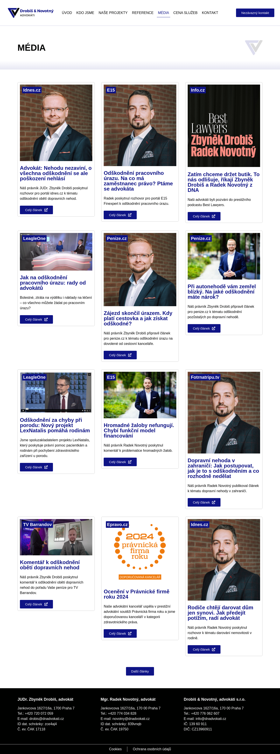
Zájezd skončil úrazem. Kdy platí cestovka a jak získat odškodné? (138, 318)
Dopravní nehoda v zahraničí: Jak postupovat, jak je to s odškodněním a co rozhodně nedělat (223, 468)
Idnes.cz (31, 90)
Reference (143, 13)
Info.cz (198, 90)
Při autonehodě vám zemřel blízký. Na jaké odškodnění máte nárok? (222, 291)
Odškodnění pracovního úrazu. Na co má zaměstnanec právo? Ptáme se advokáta (138, 181)
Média (163, 13)
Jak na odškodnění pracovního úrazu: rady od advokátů (53, 282)
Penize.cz (117, 238)
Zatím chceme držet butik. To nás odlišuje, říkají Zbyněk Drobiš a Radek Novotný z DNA (224, 182)
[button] (140, 671)
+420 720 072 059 (39, 713)
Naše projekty (113, 13)
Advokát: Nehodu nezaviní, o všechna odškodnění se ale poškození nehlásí (56, 173)
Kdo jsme (85, 13)
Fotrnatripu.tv (205, 377)
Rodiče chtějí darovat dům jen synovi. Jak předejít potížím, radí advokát (220, 613)
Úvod (67, 13)
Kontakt (210, 13)
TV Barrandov (37, 524)
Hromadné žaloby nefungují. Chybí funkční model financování (139, 430)
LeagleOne (34, 238)
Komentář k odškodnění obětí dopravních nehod (50, 564)
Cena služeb (185, 13)
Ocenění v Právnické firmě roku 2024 (136, 594)
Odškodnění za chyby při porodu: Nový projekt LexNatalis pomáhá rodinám (55, 425)
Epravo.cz (117, 524)
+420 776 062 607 (205, 713)
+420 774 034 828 (122, 713)
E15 (111, 90)
